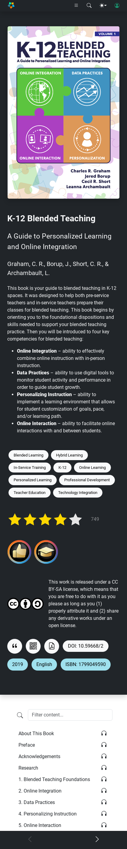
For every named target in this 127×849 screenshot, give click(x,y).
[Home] (11, 5)
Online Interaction (39, 825)
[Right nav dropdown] (76, 5)
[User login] (117, 5)
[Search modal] (89, 5)
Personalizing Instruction (47, 814)
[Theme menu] (103, 5)
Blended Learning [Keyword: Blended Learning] (28, 455)
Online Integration (40, 791)
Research (28, 768)
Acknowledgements (39, 756)
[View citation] (14, 646)
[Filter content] (20, 715)
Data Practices (36, 802)
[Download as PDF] (51, 646)
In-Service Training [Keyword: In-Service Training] (30, 467)
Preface (26, 745)
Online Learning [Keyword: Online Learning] (92, 467)
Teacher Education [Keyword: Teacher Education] (29, 492)
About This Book (36, 733)
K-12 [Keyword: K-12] (62, 467)
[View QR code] (33, 646)
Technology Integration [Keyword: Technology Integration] (77, 492)
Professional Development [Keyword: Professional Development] (87, 480)
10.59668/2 (90, 646)
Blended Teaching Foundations (54, 779)
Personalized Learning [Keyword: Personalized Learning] (33, 480)
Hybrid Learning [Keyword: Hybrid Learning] (69, 455)
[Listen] (103, 734)
